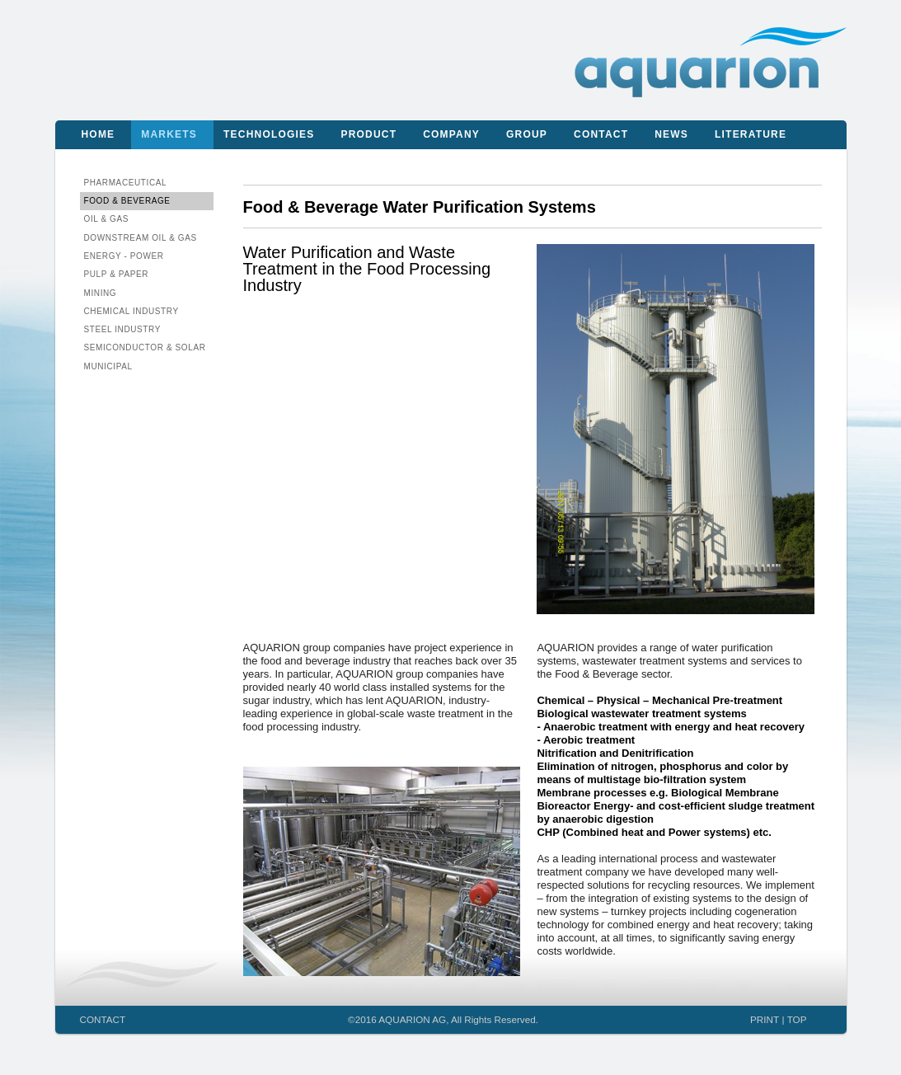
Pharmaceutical (125, 182)
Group (526, 134)
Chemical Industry (131, 311)
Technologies (268, 134)
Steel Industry (122, 329)
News (671, 134)
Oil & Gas (106, 218)
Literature (750, 134)
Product (368, 134)
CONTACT (103, 1019)
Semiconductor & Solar (145, 347)
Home (98, 134)
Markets (169, 134)
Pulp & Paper (116, 274)
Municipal (108, 366)
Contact (601, 134)
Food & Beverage (127, 200)
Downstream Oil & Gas (140, 237)
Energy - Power (124, 256)
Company (451, 134)
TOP (797, 1019)
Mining (100, 293)
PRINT (764, 1019)
